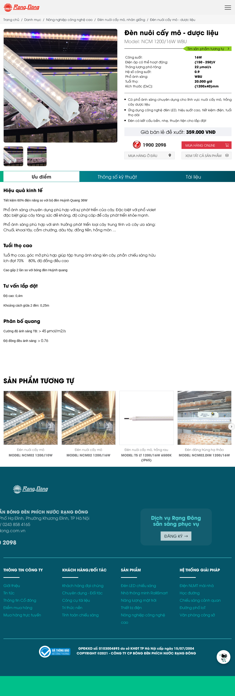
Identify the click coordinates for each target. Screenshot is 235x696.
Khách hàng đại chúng (83, 585)
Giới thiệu (11, 585)
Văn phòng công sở (197, 614)
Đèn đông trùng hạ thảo (204, 449)
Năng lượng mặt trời (138, 600)
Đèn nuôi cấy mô (30, 449)
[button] (231, 426)
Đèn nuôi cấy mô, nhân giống (121, 19)
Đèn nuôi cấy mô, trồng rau (146, 449)
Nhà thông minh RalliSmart (144, 592)
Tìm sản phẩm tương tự (208, 48)
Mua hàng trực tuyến (22, 614)
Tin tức (8, 592)
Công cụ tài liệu (76, 600)
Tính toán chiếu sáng (80, 614)
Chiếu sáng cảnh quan (200, 600)
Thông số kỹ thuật (117, 176)
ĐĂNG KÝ (140, 536)
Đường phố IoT (193, 607)
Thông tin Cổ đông (19, 600)
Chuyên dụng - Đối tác (82, 592)
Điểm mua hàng (17, 607)
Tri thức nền (72, 607)
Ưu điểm (41, 176)
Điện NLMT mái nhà (197, 585)
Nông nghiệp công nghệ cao (69, 19)
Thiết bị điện (131, 607)
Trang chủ (11, 19)
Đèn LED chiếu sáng (138, 585)
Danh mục (32, 19)
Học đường (190, 592)
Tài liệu (193, 176)
